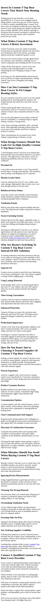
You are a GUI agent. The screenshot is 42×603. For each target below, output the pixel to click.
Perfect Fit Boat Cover (17, 238)
